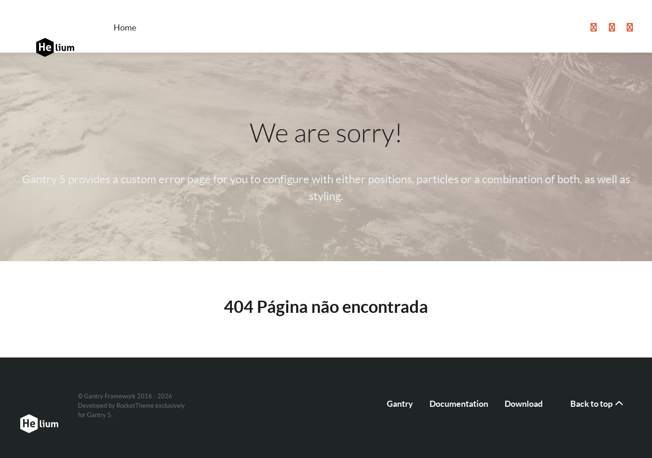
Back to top (597, 404)
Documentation (459, 404)
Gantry (400, 404)
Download (524, 404)
